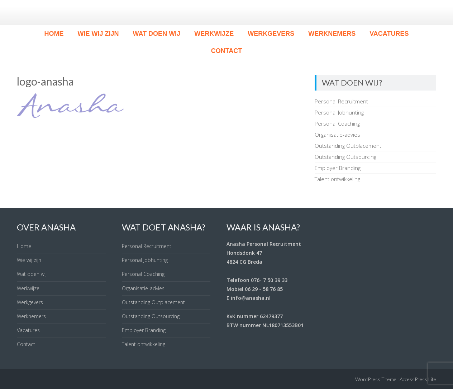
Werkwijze (214, 33)
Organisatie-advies (337, 134)
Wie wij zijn (98, 33)
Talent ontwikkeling (337, 179)
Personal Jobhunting (339, 112)
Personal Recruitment (341, 101)
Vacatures (389, 33)
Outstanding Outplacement (348, 145)
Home (53, 33)
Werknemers (332, 33)
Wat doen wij (156, 33)
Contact (226, 50)
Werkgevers (271, 33)
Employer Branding (338, 167)
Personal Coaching (337, 123)
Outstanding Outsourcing (345, 156)
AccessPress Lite (418, 379)
